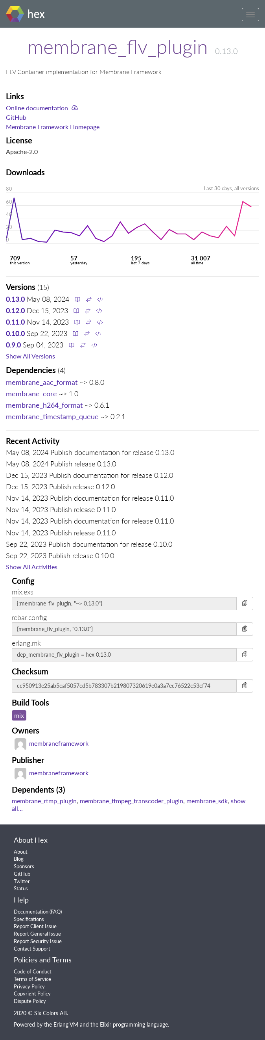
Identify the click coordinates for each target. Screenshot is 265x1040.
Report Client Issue (35, 926)
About (21, 852)
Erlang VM (65, 1024)
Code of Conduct (33, 971)
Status (21, 888)
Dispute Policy (30, 1001)
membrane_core (31, 393)
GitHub (16, 117)
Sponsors (24, 866)
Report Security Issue (38, 941)
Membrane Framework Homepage (52, 126)
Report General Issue (37, 933)
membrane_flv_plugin (118, 46)
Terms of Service (32, 979)
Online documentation (37, 107)
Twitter (22, 881)
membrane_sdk (207, 800)
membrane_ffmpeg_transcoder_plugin (131, 800)
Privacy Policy (29, 986)
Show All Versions (30, 356)
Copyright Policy (32, 993)
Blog (19, 859)
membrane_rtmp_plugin (44, 800)
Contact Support (32, 948)
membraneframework (51, 743)
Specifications (29, 919)
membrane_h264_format (44, 405)
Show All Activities (31, 566)
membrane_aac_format (41, 382)
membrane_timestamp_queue (52, 416)
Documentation (31, 911)
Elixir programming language (134, 1024)
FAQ (56, 911)
